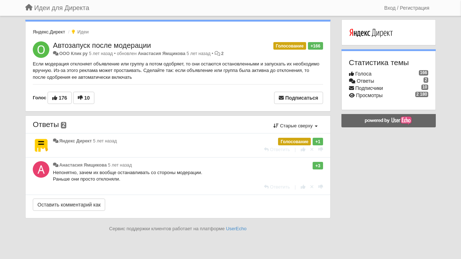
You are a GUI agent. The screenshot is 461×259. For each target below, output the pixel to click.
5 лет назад (105, 141)
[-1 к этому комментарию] (320, 149)
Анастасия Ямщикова (161, 53)
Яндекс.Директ (49, 32)
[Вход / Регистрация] (406, 8)
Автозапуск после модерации (102, 45)
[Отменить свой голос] (312, 149)
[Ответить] (277, 149)
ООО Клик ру (73, 53)
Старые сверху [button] (295, 125)
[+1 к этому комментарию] (303, 149)
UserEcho (236, 228)
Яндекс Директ (75, 141)
